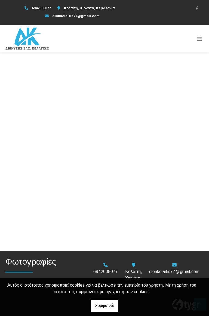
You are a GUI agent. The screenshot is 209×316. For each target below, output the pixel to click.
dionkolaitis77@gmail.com (76, 16)
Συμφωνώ (104, 305)
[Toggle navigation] (199, 38)
